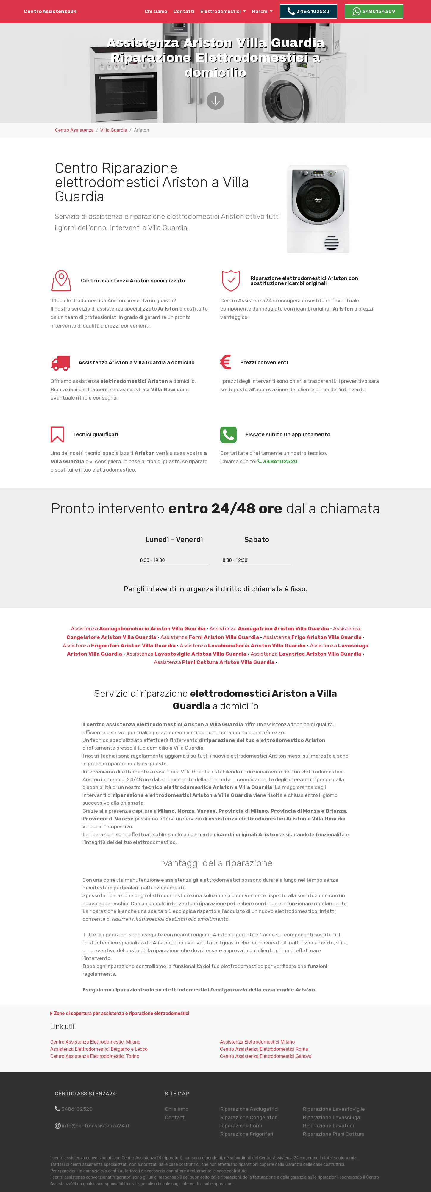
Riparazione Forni (241, 1126)
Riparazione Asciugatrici (249, 1109)
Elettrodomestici (221, 11)
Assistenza (138, 629)
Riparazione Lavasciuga (331, 1117)
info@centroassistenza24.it (95, 1126)
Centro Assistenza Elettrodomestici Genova (266, 1056)
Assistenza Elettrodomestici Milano (257, 1042)
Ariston (141, 130)
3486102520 (309, 11)
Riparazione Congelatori (249, 1117)
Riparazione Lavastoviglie (334, 1109)
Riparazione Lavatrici (328, 1126)
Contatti (184, 11)
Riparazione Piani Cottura (334, 1134)
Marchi (260, 11)
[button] (119, 1013)
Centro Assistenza (74, 130)
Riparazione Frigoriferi (246, 1134)
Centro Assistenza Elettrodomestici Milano (95, 1042)
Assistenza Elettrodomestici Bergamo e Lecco (99, 1049)
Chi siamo (156, 11)
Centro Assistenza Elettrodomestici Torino (94, 1056)
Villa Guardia (113, 130)
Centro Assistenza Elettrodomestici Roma (264, 1049)
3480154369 (374, 11)
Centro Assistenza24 (50, 11)
